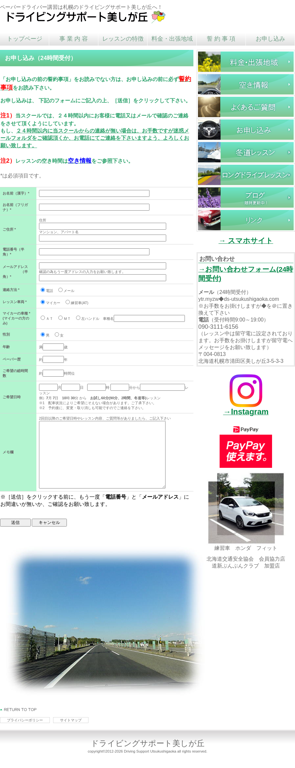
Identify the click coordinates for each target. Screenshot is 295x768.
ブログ (246, 197)
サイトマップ (71, 720)
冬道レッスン (246, 152)
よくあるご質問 (246, 107)
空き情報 (246, 84)
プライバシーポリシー (25, 720)
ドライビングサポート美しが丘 (87, 16)
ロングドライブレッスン (246, 175)
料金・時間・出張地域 (246, 62)
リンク (246, 220)
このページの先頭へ (18, 709)
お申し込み (246, 129)
